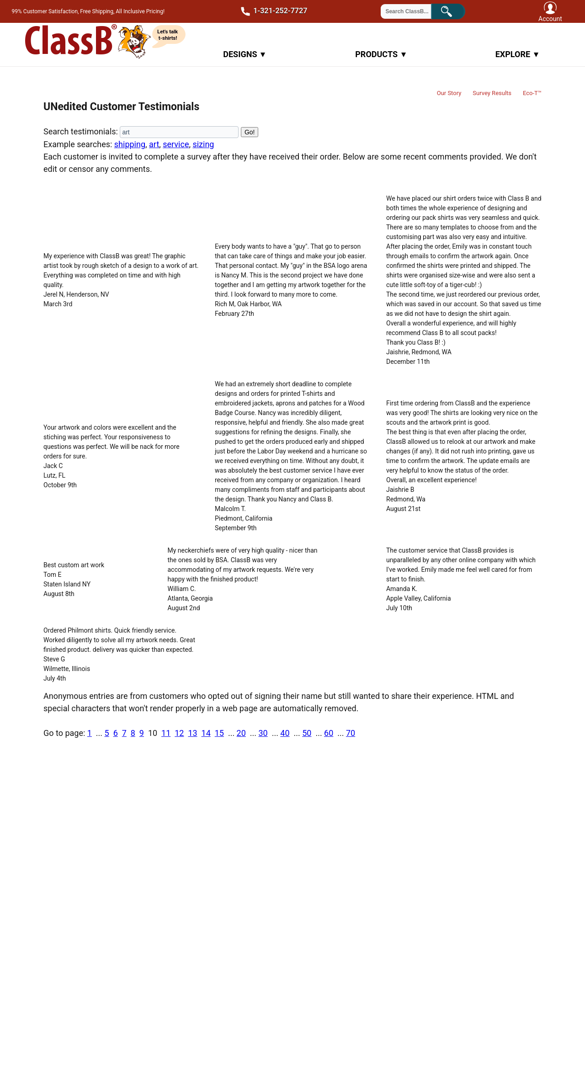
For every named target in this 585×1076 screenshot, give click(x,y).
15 (219, 733)
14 (206, 733)
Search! (454, 10)
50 (306, 733)
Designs (244, 54)
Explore (516, 54)
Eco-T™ (532, 93)
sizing (203, 144)
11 (165, 733)
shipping (129, 144)
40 (284, 733)
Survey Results (492, 93)
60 (328, 733)
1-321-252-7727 (271, 11)
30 (262, 733)
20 (241, 733)
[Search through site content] (412, 11)
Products (380, 54)
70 (350, 733)
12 (179, 733)
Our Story (449, 93)
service (176, 144)
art (154, 144)
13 (192, 733)
